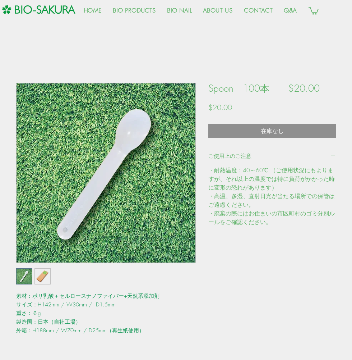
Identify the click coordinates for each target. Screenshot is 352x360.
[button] (314, 10)
